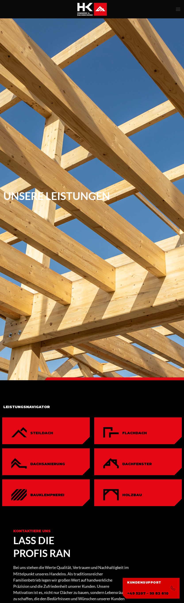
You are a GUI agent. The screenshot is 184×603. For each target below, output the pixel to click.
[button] (178, 9)
